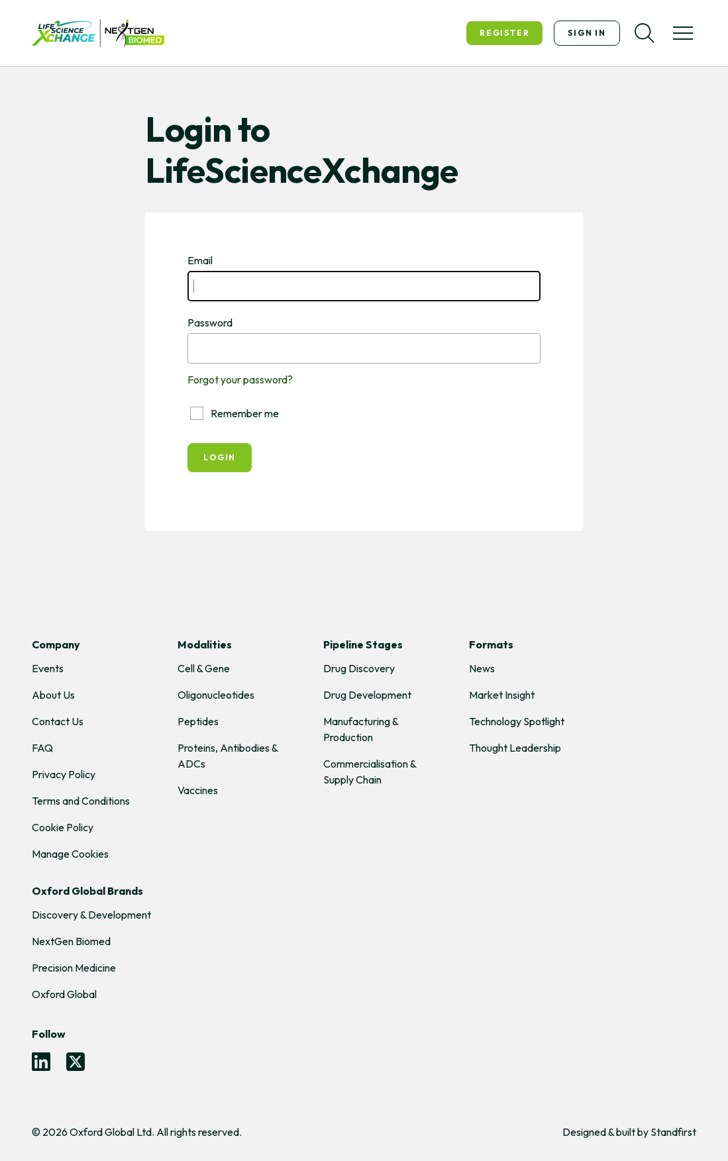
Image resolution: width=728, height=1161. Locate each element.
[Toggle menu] (683, 33)
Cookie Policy (62, 827)
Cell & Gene (204, 668)
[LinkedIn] (41, 1061)
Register (504, 33)
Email (200, 260)
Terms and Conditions (81, 800)
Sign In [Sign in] (587, 33)
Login (219, 457)
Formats (491, 644)
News (482, 668)
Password (210, 322)
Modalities (205, 644)
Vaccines (198, 790)
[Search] (644, 33)
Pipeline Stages (363, 644)
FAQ (42, 747)
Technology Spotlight (516, 721)
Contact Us (57, 721)
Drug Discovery (359, 668)
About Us (53, 694)
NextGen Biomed (71, 941)
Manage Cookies (70, 853)
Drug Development (367, 694)
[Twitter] (75, 1061)
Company (56, 644)
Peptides (198, 721)
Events (48, 668)
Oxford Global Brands (87, 890)
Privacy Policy (63, 774)
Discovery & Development (91, 914)
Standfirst (673, 1131)
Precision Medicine (74, 967)
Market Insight (502, 694)
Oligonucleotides (216, 694)
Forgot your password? (240, 379)
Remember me (234, 413)
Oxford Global (64, 994)
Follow (49, 1034)
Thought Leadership (515, 747)
